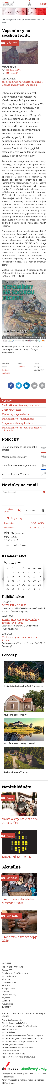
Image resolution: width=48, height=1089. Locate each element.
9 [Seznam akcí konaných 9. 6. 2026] (13, 576)
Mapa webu (9, 1077)
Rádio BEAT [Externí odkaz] (6, 979)
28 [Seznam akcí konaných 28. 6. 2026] (39, 584)
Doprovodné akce (11, 409)
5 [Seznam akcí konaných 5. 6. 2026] (29, 572)
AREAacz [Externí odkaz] (5, 991)
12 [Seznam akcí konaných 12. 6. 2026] (29, 576)
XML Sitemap (30, 1073)
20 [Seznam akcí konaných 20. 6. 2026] (34, 580)
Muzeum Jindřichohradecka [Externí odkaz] (13, 1044)
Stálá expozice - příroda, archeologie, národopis (22, 429)
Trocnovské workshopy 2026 (19, 939)
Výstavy (20, 19)
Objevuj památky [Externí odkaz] (9, 994)
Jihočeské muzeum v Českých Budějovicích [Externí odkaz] (19, 1041)
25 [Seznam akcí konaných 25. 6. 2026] (23, 584)
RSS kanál (42, 1073)
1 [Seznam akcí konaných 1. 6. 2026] (7, 572)
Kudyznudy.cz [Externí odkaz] (7, 1004)
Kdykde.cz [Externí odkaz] (6, 997)
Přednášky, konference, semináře (20, 405)
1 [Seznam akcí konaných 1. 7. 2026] (18, 588)
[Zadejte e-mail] (24, 492)
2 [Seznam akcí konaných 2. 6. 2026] (13, 572)
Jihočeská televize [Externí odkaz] (9, 976)
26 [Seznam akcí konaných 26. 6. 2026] (29, 584)
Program (11, 19)
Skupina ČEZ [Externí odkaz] (7, 970)
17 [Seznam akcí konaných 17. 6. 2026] (18, 580)
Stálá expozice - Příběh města (18, 418)
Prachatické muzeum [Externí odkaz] (10, 1050)
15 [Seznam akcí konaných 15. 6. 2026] (8, 580)
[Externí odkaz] (10, 1066)
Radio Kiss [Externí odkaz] (6, 985)
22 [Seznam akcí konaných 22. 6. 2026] (8, 584)
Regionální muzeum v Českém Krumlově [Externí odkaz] (18, 1057)
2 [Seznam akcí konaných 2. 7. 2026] (23, 588)
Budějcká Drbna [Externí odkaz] (8, 988)
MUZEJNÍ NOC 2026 (14, 605)
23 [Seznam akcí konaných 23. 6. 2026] (13, 584)
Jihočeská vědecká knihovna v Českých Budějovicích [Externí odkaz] (23, 1035)
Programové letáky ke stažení (18, 423)
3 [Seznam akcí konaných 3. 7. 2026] (29, 588)
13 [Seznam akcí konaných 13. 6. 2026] (34, 576)
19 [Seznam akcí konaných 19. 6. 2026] (29, 580)
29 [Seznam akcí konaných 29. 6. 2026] (8, 588)
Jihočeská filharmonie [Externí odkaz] (11, 1032)
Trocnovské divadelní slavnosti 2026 (18, 901)
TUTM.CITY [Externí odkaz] (6, 1007)
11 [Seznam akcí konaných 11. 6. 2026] (23, 576)
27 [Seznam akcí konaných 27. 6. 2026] (34, 584)
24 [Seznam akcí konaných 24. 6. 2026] (18, 584)
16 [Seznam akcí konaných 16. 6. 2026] (13, 580)
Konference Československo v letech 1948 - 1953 (21, 621)
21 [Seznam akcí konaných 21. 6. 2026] (39, 580)
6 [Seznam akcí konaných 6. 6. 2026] (34, 572)
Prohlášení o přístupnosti (12, 1073)
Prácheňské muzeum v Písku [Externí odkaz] (13, 1054)
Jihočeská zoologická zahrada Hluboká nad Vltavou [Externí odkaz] (23, 1038)
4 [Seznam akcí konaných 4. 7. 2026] (34, 588)
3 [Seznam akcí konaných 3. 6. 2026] (18, 572)
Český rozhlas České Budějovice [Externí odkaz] (15, 973)
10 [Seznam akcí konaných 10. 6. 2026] (18, 576)
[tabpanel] (24, 533)
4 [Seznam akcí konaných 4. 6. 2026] (23, 572)
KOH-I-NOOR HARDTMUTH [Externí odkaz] (12, 967)
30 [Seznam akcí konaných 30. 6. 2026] (13, 588)
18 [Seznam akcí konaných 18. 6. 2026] (23, 580)
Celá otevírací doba (16, 545)
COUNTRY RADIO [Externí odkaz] (9, 982)
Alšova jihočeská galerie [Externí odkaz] (12, 1020)
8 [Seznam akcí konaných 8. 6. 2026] (7, 576)
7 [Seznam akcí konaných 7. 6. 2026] (39, 572)
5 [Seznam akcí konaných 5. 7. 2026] (39, 588)
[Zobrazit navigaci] (41, 3)
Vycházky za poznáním (15, 414)
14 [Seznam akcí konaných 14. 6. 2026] (39, 576)
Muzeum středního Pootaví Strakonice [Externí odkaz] (17, 1047)
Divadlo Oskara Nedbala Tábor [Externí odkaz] (14, 1023)
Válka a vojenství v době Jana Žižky (20, 638)
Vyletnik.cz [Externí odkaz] (6, 1001)
